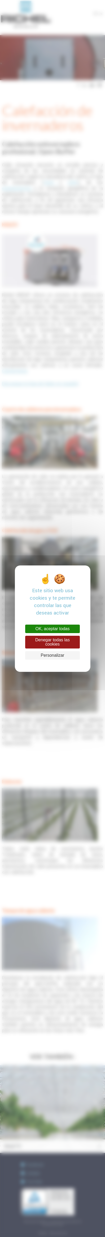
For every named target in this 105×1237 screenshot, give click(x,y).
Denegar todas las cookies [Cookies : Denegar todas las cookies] (52, 642)
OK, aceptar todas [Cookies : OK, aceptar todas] (53, 628)
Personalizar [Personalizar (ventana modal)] (52, 655)
